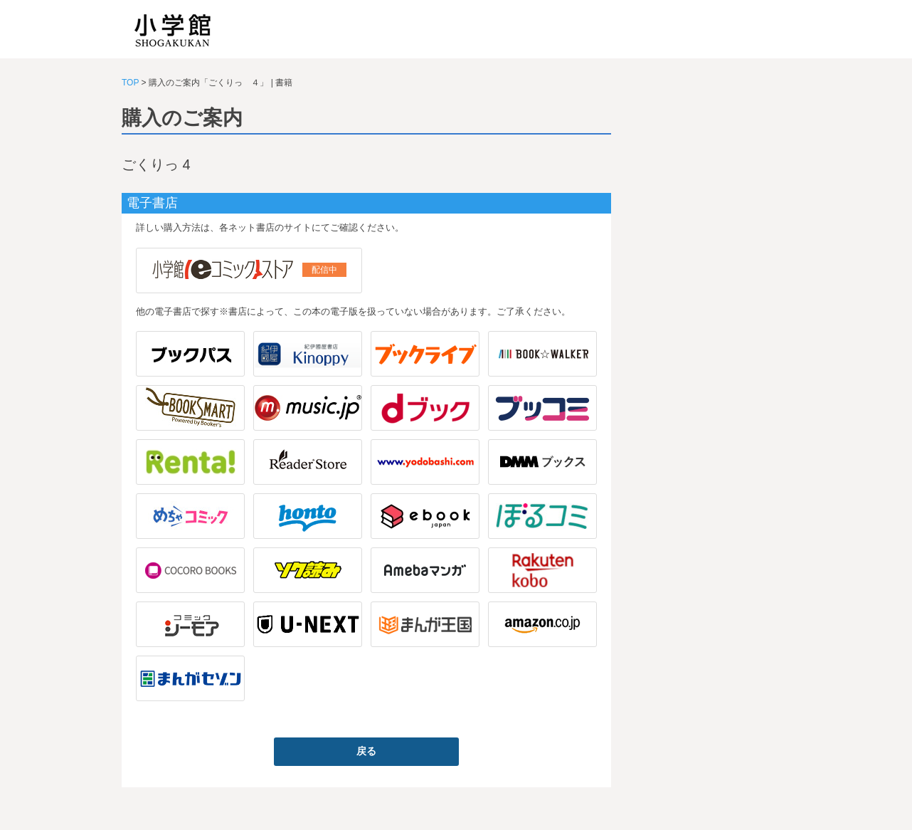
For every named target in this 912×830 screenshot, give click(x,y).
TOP (130, 83)
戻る (366, 751)
